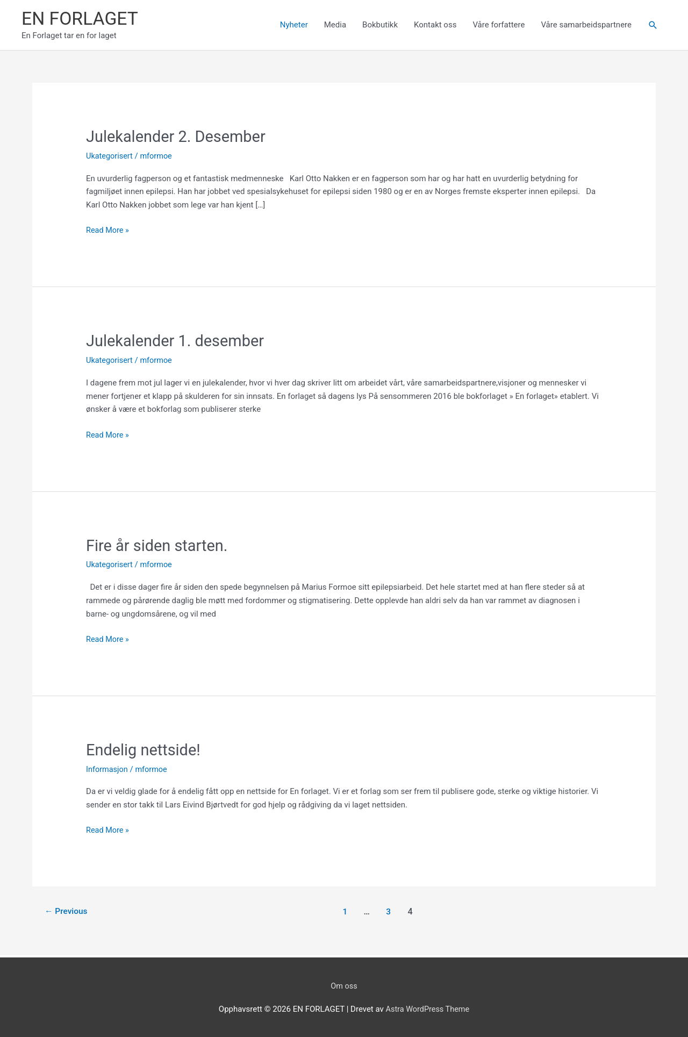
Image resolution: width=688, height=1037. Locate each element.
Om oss (343, 985)
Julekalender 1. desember (178, 341)
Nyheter (294, 25)
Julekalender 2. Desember (179, 137)
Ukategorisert (110, 156)
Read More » (108, 231)
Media (335, 25)
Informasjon (108, 768)
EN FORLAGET (82, 19)
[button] (653, 25)
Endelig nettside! (145, 749)
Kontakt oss (435, 25)
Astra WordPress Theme (427, 1008)
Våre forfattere (498, 25)
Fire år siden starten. (159, 544)
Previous (67, 911)
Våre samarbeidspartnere (586, 25)
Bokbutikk (380, 25)
